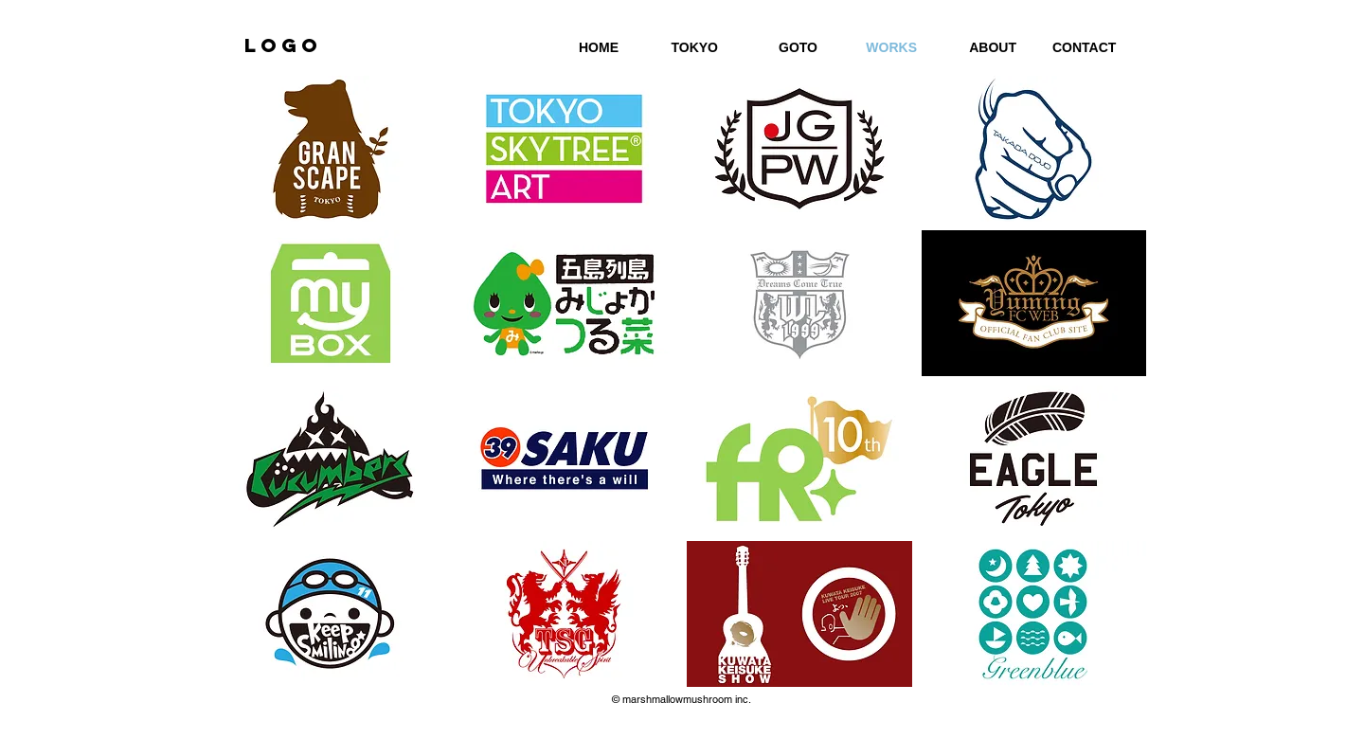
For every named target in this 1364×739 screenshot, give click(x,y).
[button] (330, 149)
